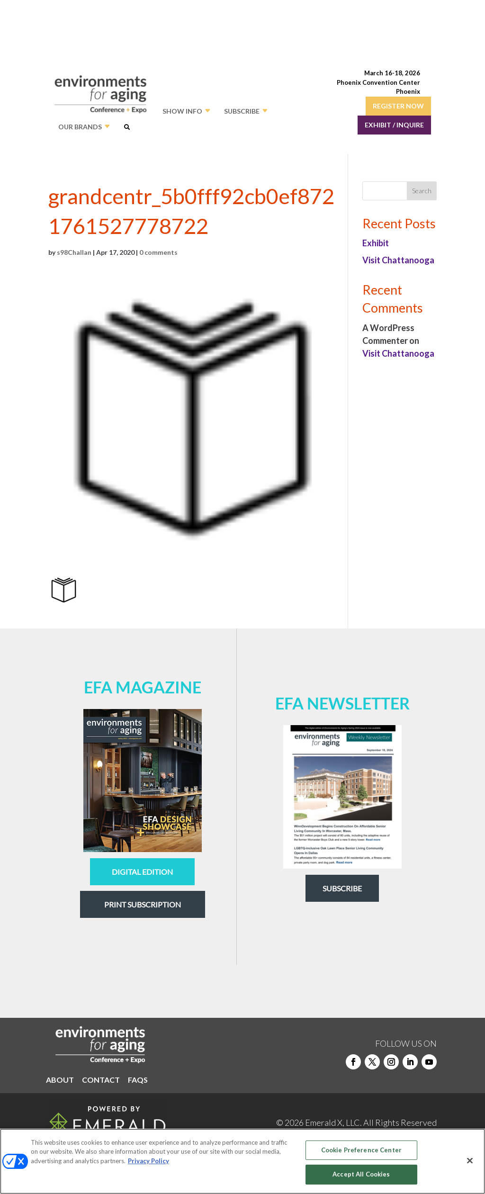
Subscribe (342, 888)
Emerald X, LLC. (333, 1122)
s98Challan (74, 252)
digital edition (142, 871)
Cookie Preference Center (361, 1150)
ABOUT (60, 1080)
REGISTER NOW (398, 106)
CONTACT (101, 1080)
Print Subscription (142, 904)
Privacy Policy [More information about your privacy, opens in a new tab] (148, 1161)
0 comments (158, 252)
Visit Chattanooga (398, 260)
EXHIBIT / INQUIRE (394, 125)
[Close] (469, 1160)
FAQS (138, 1080)
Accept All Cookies (361, 1174)
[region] (242, 1161)
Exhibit (375, 243)
